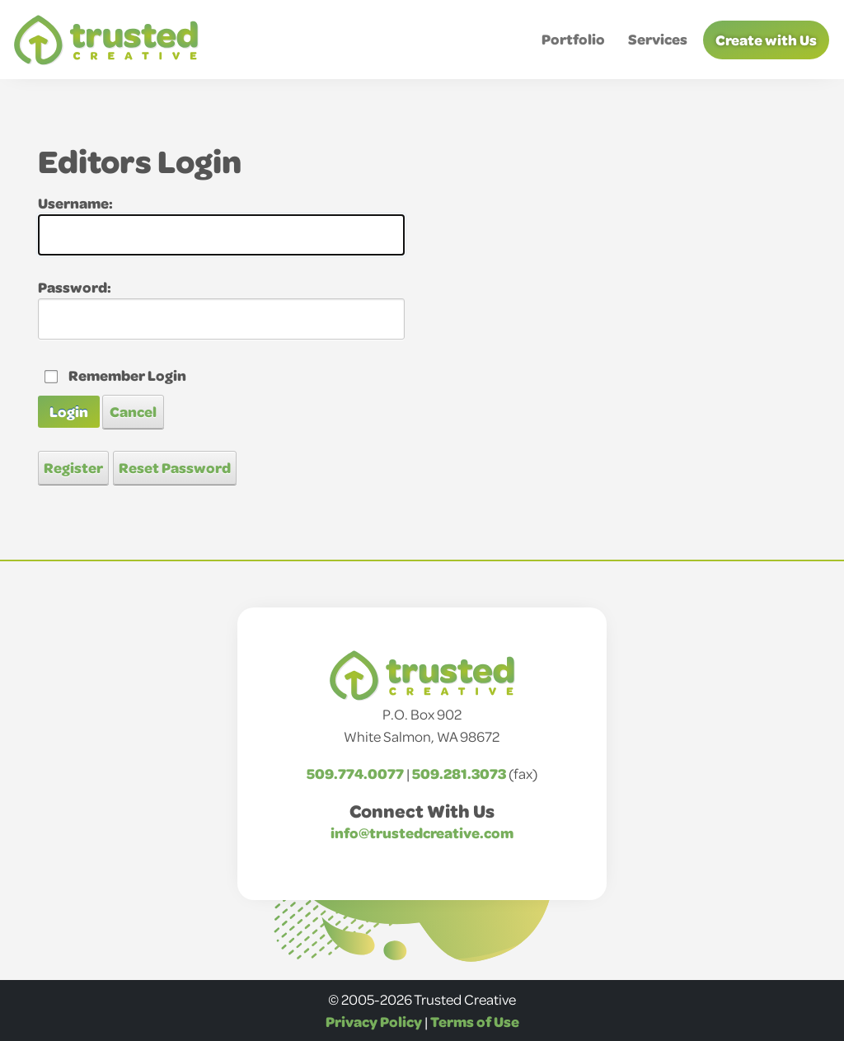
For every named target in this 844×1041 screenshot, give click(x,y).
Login (68, 411)
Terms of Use (474, 1021)
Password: (74, 287)
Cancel (133, 411)
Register (73, 467)
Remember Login (127, 375)
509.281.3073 (459, 773)
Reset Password (175, 467)
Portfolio (573, 39)
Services (657, 39)
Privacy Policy (374, 1021)
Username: (75, 203)
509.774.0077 (355, 773)
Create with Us (766, 39)
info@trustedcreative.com (422, 832)
